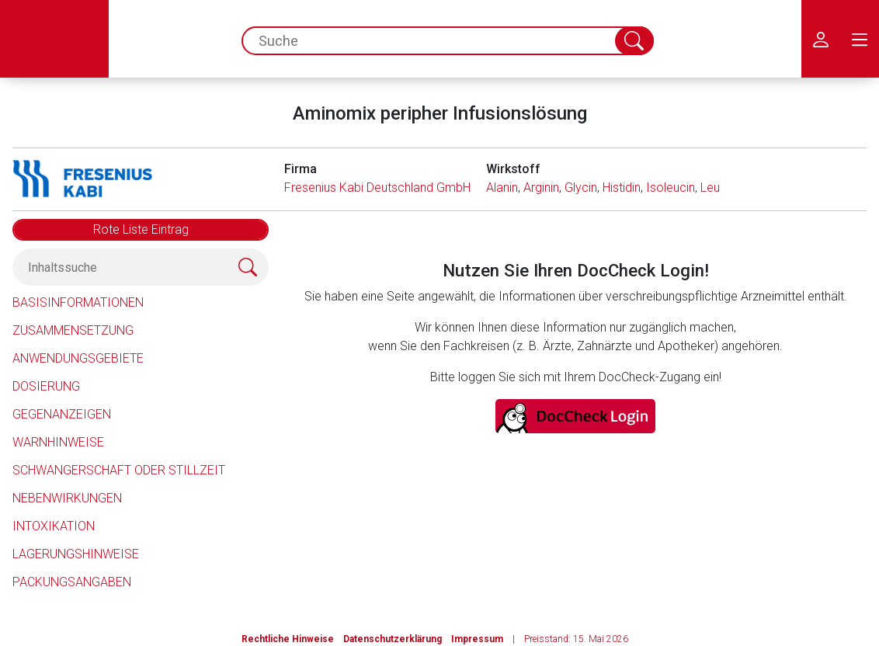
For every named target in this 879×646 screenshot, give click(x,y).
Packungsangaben (71, 582)
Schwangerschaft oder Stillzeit (118, 470)
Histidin (622, 187)
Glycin (581, 187)
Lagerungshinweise (75, 554)
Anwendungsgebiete (78, 358)
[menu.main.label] (859, 39)
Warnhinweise (58, 442)
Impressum (477, 639)
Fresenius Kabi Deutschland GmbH (377, 187)
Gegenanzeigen (61, 414)
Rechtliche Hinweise (287, 639)
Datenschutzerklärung (392, 639)
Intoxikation (53, 526)
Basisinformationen (78, 302)
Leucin (717, 187)
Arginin (541, 187)
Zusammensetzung (73, 330)
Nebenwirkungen (67, 498)
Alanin (502, 187)
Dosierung (46, 386)
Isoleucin (670, 187)
